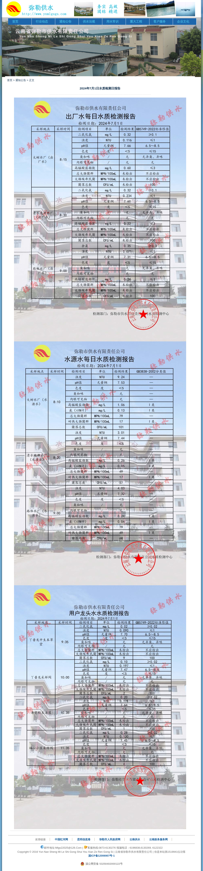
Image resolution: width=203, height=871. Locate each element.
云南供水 (135, 839)
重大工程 (136, 21)
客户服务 (159, 21)
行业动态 (42, 21)
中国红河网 (61, 839)
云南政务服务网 (158, 839)
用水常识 (112, 21)
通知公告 (65, 21)
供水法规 (89, 21)
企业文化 (183, 21)
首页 (15, 21)
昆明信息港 (83, 839)
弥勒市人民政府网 (109, 839)
